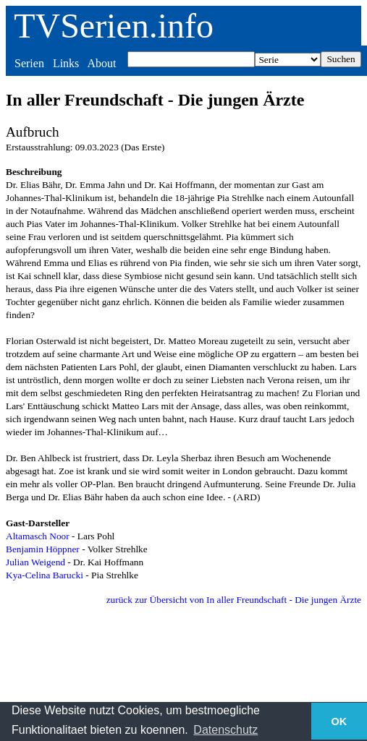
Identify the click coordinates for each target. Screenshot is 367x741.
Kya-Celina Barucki (44, 575)
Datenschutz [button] (225, 730)
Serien (29, 63)
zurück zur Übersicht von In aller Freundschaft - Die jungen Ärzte (233, 599)
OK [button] (339, 721)
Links (66, 63)
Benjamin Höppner (43, 549)
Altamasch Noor (37, 536)
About (101, 63)
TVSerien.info (114, 26)
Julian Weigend (35, 562)
